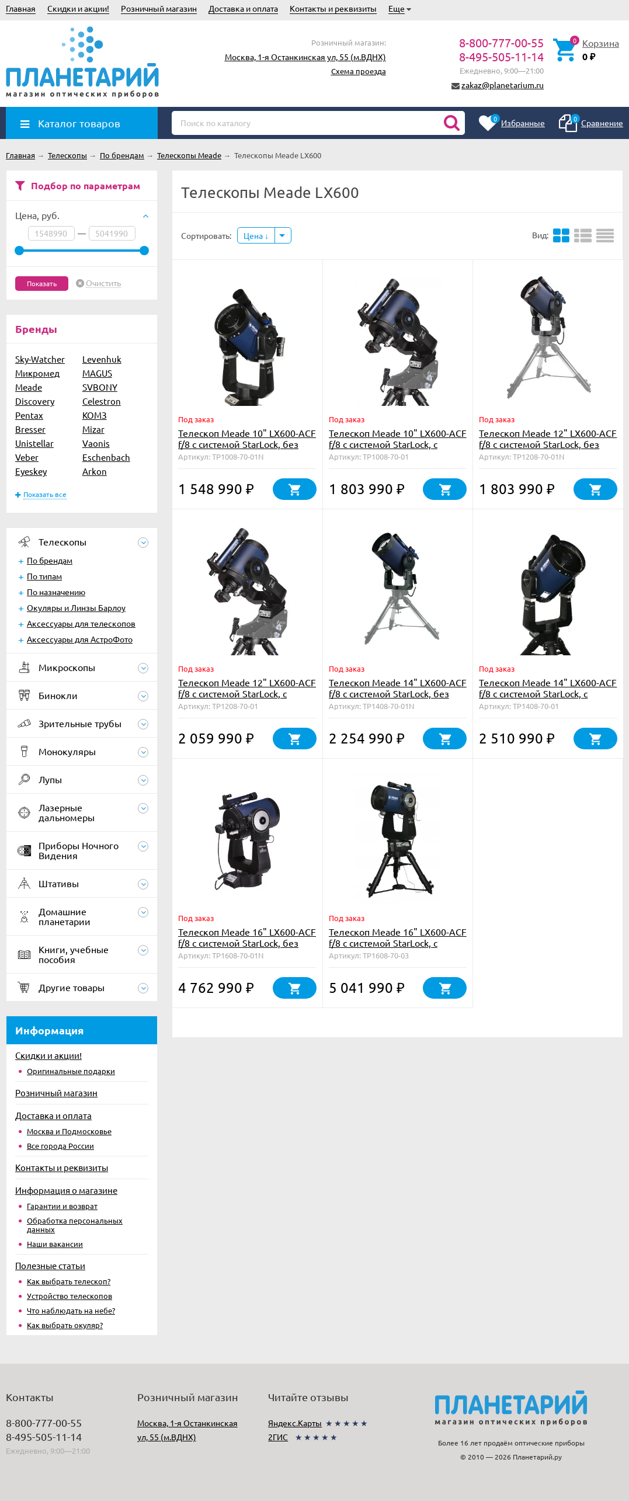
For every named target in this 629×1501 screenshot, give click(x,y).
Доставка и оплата (243, 8)
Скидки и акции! (78, 8)
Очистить (103, 283)
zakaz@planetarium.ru (502, 84)
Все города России (60, 1146)
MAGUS (97, 372)
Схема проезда (358, 71)
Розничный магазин (159, 8)
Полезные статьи (50, 1265)
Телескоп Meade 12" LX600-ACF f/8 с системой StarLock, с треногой (247, 693)
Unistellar (34, 443)
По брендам (49, 560)
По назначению (56, 591)
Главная (21, 8)
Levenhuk (101, 358)
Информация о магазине (66, 1190)
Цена (256, 235)
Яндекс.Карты (295, 1422)
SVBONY (99, 386)
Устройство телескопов (69, 1296)
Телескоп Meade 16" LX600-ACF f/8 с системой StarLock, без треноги (247, 943)
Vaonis (96, 443)
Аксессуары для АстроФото (80, 639)
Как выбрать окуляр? (65, 1325)
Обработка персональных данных (75, 1224)
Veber (27, 457)
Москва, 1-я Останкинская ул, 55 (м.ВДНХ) (305, 56)
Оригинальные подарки (71, 1071)
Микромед (37, 372)
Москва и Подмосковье (69, 1131)
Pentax (29, 415)
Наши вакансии (55, 1244)
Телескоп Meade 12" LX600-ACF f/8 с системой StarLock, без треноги (548, 444)
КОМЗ (94, 415)
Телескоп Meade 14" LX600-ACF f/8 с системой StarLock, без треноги (398, 693)
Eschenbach (106, 457)
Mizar (93, 429)
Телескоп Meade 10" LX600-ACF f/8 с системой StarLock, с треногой (398, 444)
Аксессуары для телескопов (81, 623)
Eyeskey (31, 471)
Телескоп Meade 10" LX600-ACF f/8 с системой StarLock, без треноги (247, 444)
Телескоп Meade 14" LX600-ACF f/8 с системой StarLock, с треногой (548, 693)
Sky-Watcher (40, 358)
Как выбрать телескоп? (68, 1281)
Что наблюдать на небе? (71, 1310)
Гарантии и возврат (62, 1206)
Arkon (94, 471)
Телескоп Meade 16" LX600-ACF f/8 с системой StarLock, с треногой (398, 943)
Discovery (34, 400)
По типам (44, 576)
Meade (28, 386)
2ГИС (278, 1436)
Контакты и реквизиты (333, 8)
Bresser (30, 429)
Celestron (101, 400)
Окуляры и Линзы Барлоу (76, 607)
